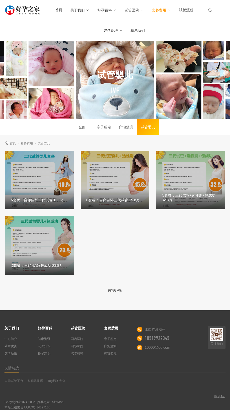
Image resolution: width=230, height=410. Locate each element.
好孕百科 (107, 10)
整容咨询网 (35, 381)
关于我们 (79, 10)
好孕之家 (43, 402)
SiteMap (57, 402)
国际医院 (77, 346)
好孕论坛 (113, 31)
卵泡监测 (126, 127)
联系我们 (137, 30)
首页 (58, 10)
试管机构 (77, 353)
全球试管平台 (13, 381)
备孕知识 (44, 353)
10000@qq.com (157, 347)
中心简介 (10, 339)
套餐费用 (161, 10)
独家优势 (10, 346)
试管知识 (44, 346)
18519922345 (157, 338)
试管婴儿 (148, 127)
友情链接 (10, 353)
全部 (82, 127)
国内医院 (77, 339)
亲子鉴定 (104, 127)
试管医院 (134, 10)
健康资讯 (44, 339)
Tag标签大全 (56, 381)
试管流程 (186, 10)
